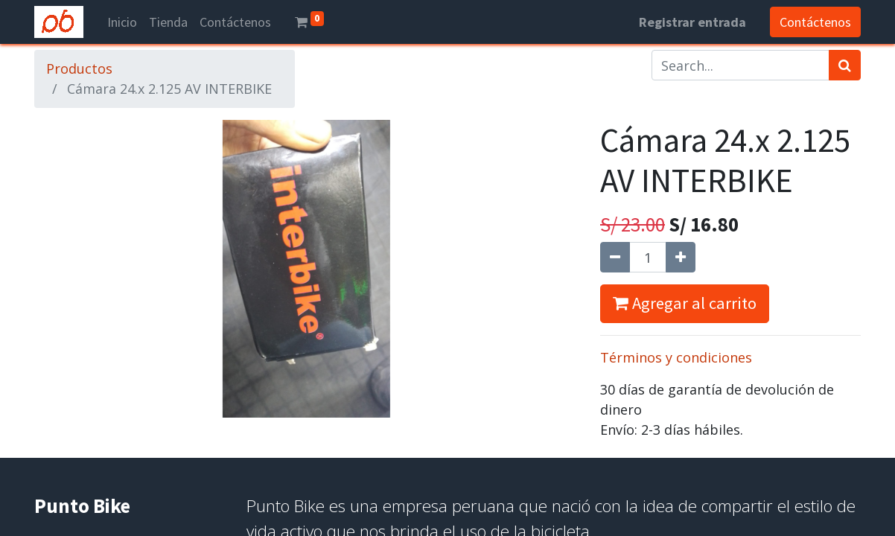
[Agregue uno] (680, 257)
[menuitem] (122, 22)
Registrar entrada (692, 22)
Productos (79, 68)
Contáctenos (815, 22)
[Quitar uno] (615, 257)
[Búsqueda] (845, 65)
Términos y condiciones (676, 357)
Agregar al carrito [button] (685, 303)
